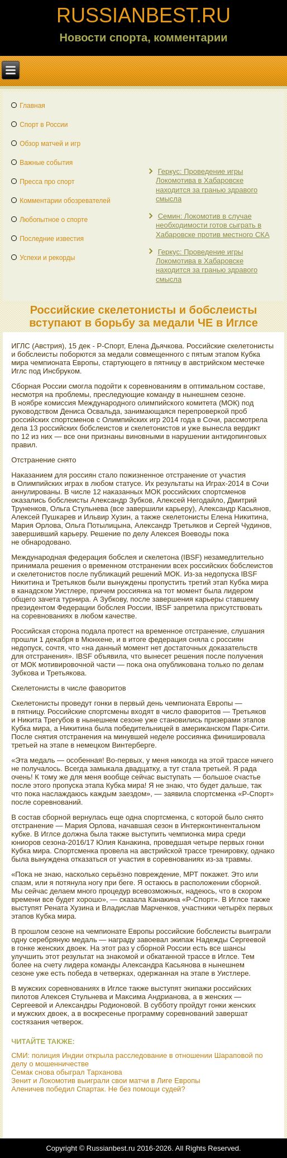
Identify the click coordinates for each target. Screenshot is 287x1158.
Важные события (46, 163)
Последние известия (52, 239)
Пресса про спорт (47, 182)
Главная (32, 106)
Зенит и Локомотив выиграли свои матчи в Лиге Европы (105, 1080)
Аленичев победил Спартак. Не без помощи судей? (98, 1089)
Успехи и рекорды (47, 258)
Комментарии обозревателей (65, 201)
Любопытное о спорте (54, 220)
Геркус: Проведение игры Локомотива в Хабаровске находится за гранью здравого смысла (206, 185)
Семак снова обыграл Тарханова (66, 1072)
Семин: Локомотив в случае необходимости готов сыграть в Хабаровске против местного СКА (213, 225)
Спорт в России (44, 125)
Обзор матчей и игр (50, 144)
